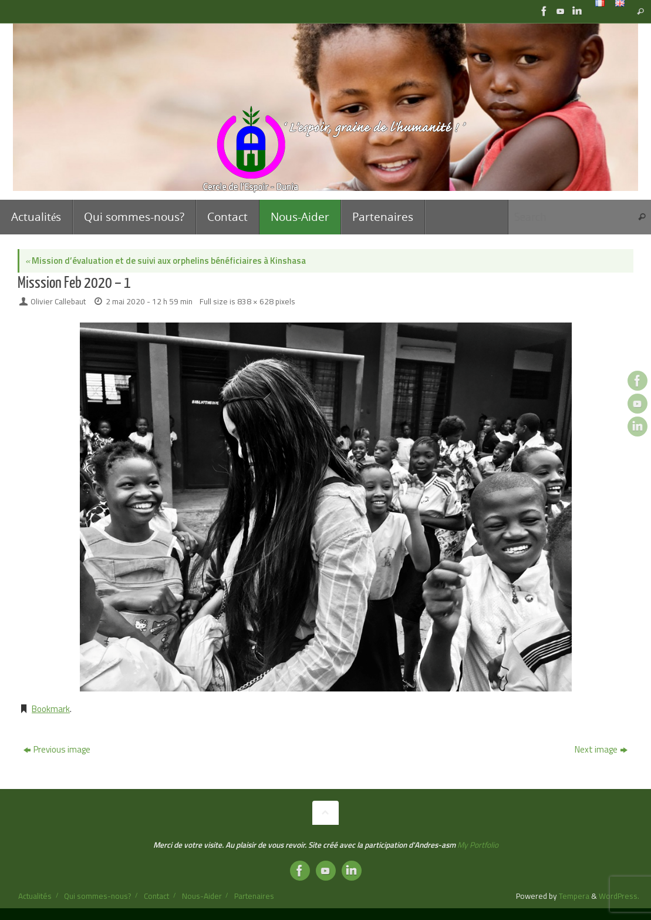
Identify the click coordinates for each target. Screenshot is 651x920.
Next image (601, 749)
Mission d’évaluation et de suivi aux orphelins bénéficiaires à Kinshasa (165, 260)
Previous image (56, 749)
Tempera (574, 896)
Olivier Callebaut (58, 301)
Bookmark (51, 709)
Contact (156, 896)
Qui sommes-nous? (97, 896)
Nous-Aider (202, 896)
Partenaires (254, 896)
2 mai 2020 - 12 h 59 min (149, 301)
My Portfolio (477, 845)
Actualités (35, 896)
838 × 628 (255, 301)
